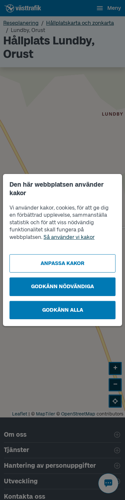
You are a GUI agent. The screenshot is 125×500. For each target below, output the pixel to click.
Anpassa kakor (62, 263)
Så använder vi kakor (69, 237)
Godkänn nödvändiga (62, 286)
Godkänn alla (62, 310)
